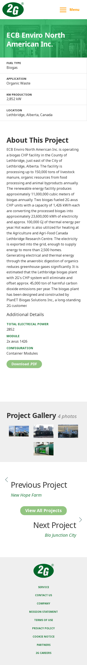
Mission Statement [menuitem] (43, 612)
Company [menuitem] (43, 603)
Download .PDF (24, 364)
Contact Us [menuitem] (43, 595)
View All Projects (43, 510)
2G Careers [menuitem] (43, 653)
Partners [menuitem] (43, 645)
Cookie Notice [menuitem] (44, 636)
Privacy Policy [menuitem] (43, 628)
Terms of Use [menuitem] (43, 620)
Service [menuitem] (43, 587)
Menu (69, 9)
